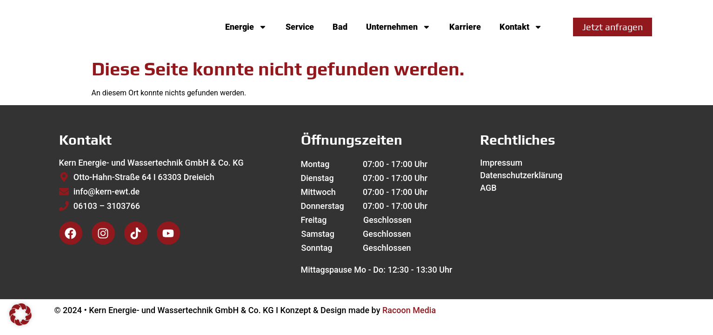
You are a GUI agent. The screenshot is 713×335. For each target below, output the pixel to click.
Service (300, 27)
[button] (20, 314)
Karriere (465, 27)
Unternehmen (398, 27)
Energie (246, 27)
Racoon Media (409, 310)
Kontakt (521, 27)
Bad (340, 27)
